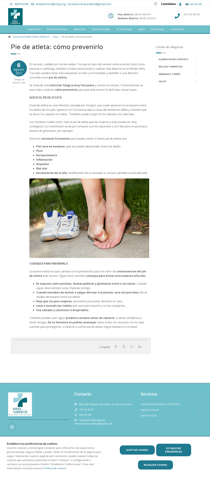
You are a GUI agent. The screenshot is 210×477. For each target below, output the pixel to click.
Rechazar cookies (155, 464)
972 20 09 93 (84, 409)
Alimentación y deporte (173, 59)
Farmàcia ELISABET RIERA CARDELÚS (31, 36)
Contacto (176, 29)
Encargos (157, 29)
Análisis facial (149, 415)
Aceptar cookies (137, 450)
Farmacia (34, 29)
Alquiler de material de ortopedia (160, 404)
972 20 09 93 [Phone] (192, 14)
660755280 (19, 4)
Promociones (101, 29)
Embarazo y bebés (169, 74)
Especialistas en (57, 29)
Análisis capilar (150, 409)
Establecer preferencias (173, 450)
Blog (141, 29)
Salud (162, 81)
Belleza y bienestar (170, 66)
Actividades (124, 29)
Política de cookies (55, 468)
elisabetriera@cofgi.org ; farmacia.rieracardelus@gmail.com (71, 4)
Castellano (168, 4)
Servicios (80, 29)
